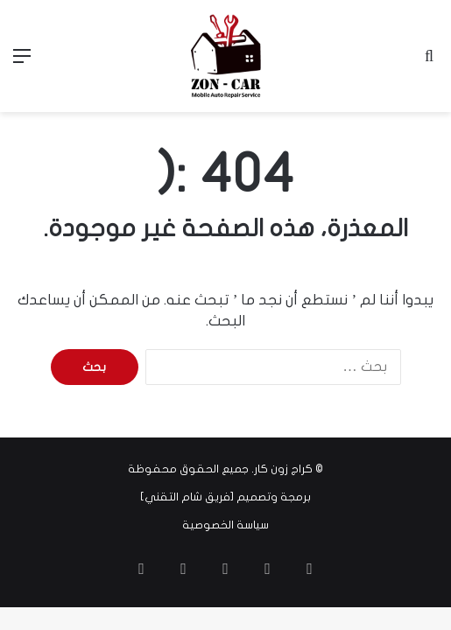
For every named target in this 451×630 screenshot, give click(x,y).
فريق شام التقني (187, 497)
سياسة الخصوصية (225, 525)
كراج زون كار (283, 469)
